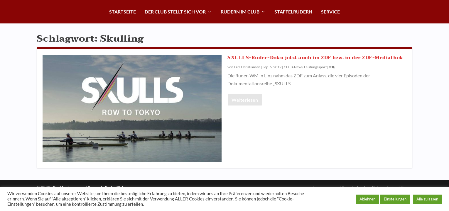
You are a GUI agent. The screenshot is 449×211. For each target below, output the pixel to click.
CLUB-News (293, 67)
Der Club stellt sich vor (175, 11)
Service (330, 11)
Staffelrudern (293, 11)
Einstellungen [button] (395, 199)
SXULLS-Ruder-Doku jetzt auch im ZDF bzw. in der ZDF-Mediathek (315, 58)
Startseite (122, 11)
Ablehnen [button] (367, 199)
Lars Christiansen (247, 67)
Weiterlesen (245, 100)
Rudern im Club (240, 11)
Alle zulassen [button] (427, 199)
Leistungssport (315, 67)
